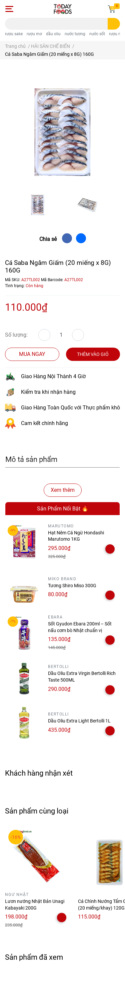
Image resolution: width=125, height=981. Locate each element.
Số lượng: (16, 335)
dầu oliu (53, 34)
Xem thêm (63, 490)
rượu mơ (34, 34)
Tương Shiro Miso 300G (72, 585)
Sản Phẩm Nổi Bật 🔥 (62, 508)
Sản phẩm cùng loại (36, 811)
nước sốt (97, 34)
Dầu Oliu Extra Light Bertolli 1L (79, 720)
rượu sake (14, 34)
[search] (114, 24)
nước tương (75, 34)
